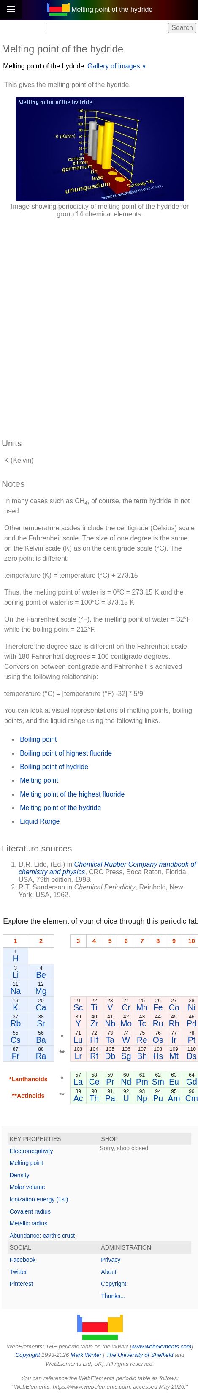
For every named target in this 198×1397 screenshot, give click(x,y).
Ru (158, 1023)
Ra (41, 1056)
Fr (15, 1056)
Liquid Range (40, 821)
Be (41, 975)
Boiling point (38, 739)
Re (142, 1040)
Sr (41, 1023)
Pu (158, 1098)
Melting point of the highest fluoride (72, 794)
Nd (126, 1081)
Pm (142, 1081)
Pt (191, 1040)
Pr (110, 1081)
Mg (41, 991)
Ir (173, 1040)
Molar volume (27, 1187)
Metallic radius (28, 1223)
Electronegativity (31, 1151)
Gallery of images (113, 66)
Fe (158, 1007)
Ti (94, 1007)
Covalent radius (30, 1211)
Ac (78, 1098)
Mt (174, 1056)
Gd (191, 1081)
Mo (126, 1023)
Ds (192, 1056)
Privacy (110, 1259)
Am (174, 1098)
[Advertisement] (99, 324)
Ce (94, 1081)
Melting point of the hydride (43, 66)
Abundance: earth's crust (42, 1235)
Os (158, 1040)
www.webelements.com (161, 1346)
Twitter (18, 1272)
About (109, 1272)
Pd (192, 1023)
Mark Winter (86, 1355)
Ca (41, 1007)
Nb (110, 1023)
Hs (158, 1056)
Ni (191, 1007)
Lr (78, 1056)
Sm (158, 1081)
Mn (142, 1007)
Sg (126, 1056)
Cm (191, 1098)
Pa (110, 1098)
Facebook (22, 1259)
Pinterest (21, 1283)
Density (20, 1175)
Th (94, 1098)
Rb (15, 1023)
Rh (174, 1023)
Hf (94, 1040)
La (78, 1081)
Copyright (113, 1283)
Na (15, 991)
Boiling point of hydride (54, 766)
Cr (126, 1007)
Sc (78, 1007)
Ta (110, 1040)
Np (142, 1098)
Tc (142, 1023)
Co (174, 1007)
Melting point (39, 780)
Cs (16, 1040)
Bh (142, 1056)
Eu (174, 1081)
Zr (94, 1023)
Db (110, 1056)
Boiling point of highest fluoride (66, 753)
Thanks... (113, 1296)
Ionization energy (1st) (39, 1199)
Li (15, 975)
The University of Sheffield (140, 1355)
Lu (78, 1040)
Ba (41, 1040)
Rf (94, 1056)
